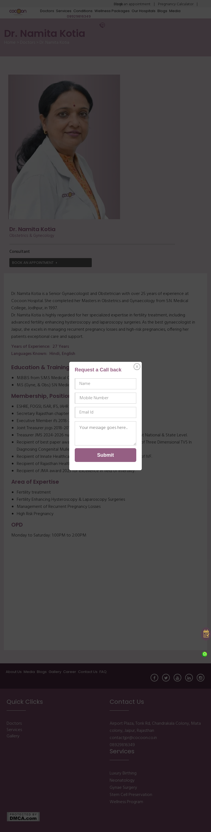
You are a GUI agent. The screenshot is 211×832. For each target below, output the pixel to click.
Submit (105, 455)
